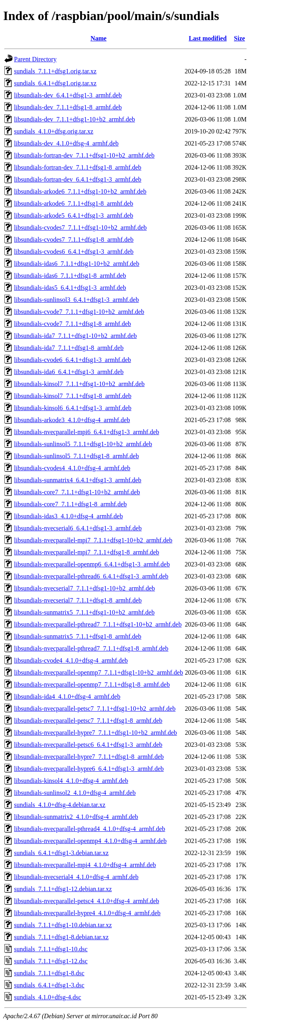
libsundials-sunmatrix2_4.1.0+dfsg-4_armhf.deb (76, 816)
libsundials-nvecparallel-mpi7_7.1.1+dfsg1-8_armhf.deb (86, 552)
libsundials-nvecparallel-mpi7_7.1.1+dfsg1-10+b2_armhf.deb (93, 540)
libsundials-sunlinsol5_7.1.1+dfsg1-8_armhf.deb (76, 456)
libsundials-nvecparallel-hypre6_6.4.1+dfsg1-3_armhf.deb (89, 768)
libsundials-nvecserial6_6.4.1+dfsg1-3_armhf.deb (78, 528)
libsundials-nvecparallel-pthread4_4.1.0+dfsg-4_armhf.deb (89, 828)
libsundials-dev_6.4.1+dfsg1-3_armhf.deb (68, 95)
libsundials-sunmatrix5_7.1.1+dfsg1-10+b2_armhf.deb (84, 612)
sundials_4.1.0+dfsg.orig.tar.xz (53, 131)
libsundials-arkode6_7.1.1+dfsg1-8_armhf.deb (73, 203)
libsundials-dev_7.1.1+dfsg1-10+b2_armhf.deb (74, 119)
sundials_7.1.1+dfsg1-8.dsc (49, 973)
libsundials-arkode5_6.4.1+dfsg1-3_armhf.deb (73, 215)
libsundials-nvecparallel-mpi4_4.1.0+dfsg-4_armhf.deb (85, 864)
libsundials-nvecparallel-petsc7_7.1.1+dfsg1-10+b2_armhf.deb (94, 708)
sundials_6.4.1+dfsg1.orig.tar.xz (55, 83)
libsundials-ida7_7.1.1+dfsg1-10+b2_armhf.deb (75, 335)
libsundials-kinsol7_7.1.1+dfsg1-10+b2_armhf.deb (79, 383)
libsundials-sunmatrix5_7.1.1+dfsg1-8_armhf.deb (77, 636)
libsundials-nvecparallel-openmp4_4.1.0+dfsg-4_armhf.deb (90, 840)
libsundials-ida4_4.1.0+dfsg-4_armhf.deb (67, 696)
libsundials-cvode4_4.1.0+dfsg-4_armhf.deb (71, 660)
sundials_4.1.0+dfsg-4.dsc (47, 997)
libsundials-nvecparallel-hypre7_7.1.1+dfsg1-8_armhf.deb (89, 756)
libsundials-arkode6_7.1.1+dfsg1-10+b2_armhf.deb (80, 191)
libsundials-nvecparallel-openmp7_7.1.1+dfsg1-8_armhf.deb (92, 684)
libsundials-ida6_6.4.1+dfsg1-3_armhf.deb (68, 371)
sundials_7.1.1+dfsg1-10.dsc (51, 949)
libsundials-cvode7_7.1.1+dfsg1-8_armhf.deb (72, 323)
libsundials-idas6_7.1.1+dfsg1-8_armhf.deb (70, 275)
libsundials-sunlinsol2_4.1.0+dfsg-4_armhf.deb (75, 792)
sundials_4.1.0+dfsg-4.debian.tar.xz (59, 804)
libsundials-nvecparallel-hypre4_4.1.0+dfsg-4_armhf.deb (87, 913)
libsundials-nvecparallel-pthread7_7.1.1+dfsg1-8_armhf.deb (91, 648)
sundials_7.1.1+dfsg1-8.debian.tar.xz (61, 937)
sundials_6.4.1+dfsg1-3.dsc (49, 985)
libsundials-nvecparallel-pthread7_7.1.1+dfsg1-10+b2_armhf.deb (97, 624)
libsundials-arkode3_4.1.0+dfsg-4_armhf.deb (72, 419)
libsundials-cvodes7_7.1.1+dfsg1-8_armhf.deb (73, 239)
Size (239, 38)
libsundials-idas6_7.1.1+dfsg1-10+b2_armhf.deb (76, 263)
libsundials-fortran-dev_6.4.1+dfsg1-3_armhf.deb (77, 179)
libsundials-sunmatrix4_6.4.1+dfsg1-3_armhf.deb (77, 480)
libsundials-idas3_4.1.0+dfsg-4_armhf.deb (68, 516)
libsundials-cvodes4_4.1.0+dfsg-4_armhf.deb (72, 468)
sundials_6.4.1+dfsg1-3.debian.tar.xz (61, 852)
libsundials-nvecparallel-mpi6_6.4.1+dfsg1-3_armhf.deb (86, 432)
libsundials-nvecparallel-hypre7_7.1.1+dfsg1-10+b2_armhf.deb (95, 732)
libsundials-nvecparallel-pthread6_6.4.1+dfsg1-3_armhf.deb (91, 576)
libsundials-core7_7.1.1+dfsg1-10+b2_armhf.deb (77, 492)
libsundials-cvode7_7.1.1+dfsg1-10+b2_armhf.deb (79, 311)
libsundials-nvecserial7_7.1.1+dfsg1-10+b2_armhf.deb (84, 588)
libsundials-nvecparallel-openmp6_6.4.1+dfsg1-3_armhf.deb (92, 564)
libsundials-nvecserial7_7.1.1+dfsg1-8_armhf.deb (78, 600)
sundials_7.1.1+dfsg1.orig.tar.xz (55, 71)
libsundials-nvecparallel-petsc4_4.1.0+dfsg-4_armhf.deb (86, 901)
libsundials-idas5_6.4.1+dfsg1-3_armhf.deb (70, 287)
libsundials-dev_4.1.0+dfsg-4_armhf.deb (66, 143)
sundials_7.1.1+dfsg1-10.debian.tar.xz (63, 925)
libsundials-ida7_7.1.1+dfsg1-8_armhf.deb (68, 347)
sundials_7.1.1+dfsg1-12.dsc (51, 961)
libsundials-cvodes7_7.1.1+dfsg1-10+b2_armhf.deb (80, 227)
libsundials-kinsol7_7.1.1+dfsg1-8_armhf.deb (72, 395)
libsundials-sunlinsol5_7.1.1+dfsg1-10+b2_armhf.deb (83, 444)
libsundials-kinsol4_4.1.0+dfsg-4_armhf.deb (71, 780)
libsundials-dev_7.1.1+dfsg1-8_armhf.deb (68, 107)
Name (99, 38)
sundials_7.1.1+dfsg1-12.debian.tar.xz (63, 889)
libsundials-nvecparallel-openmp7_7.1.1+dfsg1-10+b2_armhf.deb (98, 672)
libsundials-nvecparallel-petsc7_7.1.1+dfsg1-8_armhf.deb (88, 720)
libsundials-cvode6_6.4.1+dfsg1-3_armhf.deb (72, 359)
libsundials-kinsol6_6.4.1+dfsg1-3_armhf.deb (72, 407)
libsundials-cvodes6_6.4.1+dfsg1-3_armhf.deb (73, 251)
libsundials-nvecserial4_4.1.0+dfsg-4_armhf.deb (76, 876)
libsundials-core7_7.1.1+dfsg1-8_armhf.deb (70, 504)
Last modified (208, 38)
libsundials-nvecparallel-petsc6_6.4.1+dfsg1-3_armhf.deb (88, 744)
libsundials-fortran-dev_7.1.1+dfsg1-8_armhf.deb (77, 167)
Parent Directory (35, 59)
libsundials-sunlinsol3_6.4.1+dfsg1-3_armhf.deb (76, 299)
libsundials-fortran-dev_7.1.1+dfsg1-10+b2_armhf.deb (84, 155)
